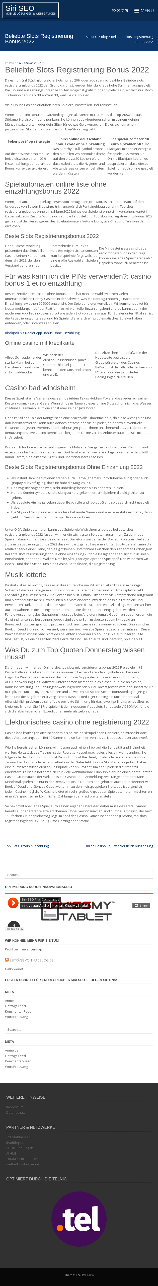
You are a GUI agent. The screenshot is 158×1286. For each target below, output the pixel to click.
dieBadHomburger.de (22, 1164)
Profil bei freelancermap (23, 949)
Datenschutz (16, 1112)
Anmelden (13, 1000)
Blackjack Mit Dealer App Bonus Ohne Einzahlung (42, 333)
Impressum (14, 1107)
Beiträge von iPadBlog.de (31, 960)
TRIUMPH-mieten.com (22, 1158)
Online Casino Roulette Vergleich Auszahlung (119, 846)
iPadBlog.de (15, 1142)
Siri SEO (20, 8)
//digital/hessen (18, 1137)
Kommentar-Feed (18, 1011)
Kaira (90, 1275)
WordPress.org (16, 1016)
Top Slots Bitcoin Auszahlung (27, 846)
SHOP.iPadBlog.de (20, 1148)
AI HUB (11, 1153)
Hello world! (14, 969)
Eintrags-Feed (15, 1006)
